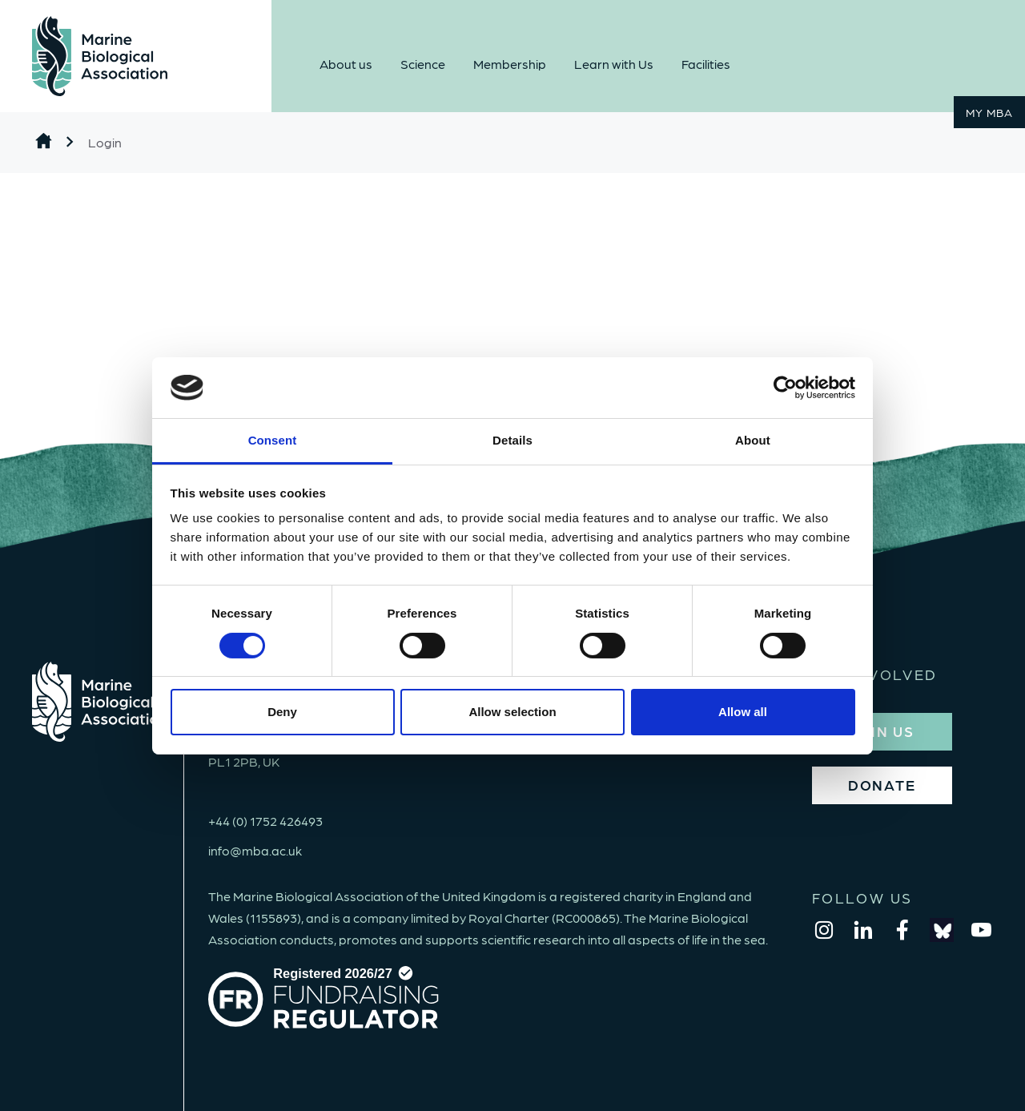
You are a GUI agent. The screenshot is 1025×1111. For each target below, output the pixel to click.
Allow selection (512, 712)
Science (422, 63)
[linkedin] (863, 930)
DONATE (882, 784)
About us (346, 63)
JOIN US (881, 731)
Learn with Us (613, 63)
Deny (282, 712)
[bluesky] (942, 930)
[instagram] (824, 930)
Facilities (705, 63)
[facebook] (902, 930)
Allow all (742, 712)
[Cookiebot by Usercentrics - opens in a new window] (785, 388)
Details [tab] (512, 440)
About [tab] (752, 440)
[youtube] (981, 930)
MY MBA (989, 112)
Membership (509, 63)
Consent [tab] (272, 440)
